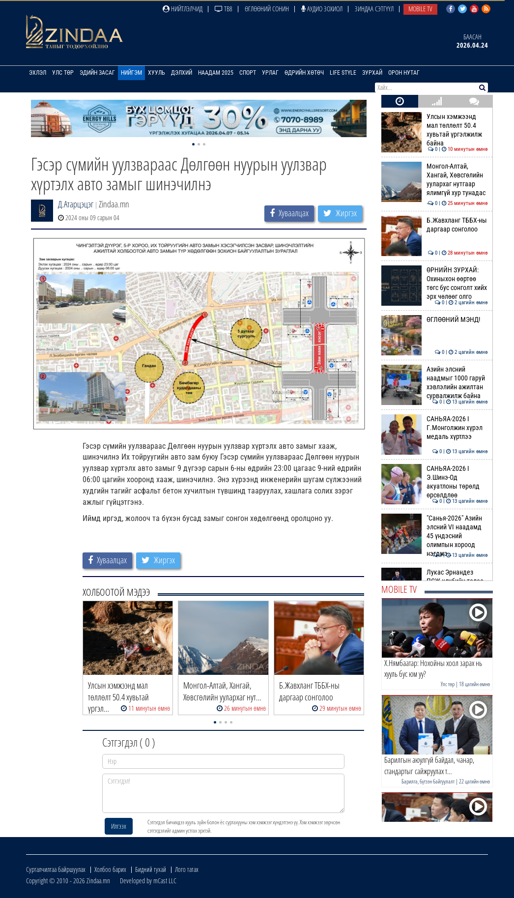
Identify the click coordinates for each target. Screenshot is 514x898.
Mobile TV (420, 8)
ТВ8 (223, 8)
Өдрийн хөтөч (304, 72)
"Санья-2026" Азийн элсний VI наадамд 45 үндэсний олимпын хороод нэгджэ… (434, 536)
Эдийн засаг (97, 72)
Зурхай (372, 72)
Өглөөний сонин (267, 8)
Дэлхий (181, 72)
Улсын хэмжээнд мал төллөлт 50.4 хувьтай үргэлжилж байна (434, 130)
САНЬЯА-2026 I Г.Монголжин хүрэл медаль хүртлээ (434, 427)
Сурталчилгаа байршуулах (56, 869)
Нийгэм (131, 72)
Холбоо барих (110, 869)
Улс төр (63, 72)
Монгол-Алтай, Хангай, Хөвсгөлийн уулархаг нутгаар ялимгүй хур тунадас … (434, 184)
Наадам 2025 (215, 72)
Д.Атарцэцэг (75, 204)
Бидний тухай (150, 869)
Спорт (247, 72)
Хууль (156, 72)
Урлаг (270, 72)
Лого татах (187, 869)
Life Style (343, 72)
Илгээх (118, 826)
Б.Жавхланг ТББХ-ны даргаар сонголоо (434, 224)
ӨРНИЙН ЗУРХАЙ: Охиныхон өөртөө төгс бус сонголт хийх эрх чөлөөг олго (434, 283)
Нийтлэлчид (182, 8)
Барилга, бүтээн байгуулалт (428, 781)
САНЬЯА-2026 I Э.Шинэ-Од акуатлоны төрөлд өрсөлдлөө (434, 482)
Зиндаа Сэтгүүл (374, 8)
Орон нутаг (404, 72)
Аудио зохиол (322, 8)
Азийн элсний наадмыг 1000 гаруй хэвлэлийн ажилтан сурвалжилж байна (434, 383)
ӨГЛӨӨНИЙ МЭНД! (434, 319)
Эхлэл (37, 72)
